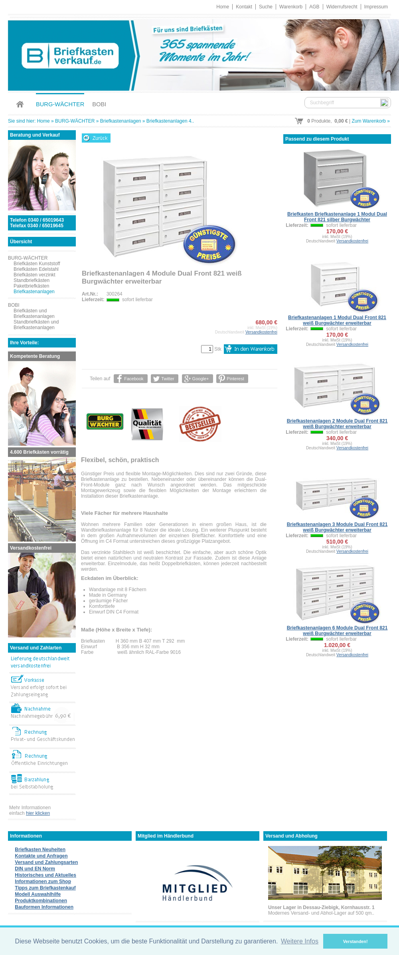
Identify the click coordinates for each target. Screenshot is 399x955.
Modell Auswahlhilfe (38, 894)
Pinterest (235, 378)
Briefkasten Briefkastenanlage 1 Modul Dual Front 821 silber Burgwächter (337, 216)
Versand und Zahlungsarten (46, 862)
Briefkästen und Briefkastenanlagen (34, 313)
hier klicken (38, 813)
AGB (314, 7)
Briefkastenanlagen (120, 121)
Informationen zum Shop (43, 881)
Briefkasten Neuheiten (40, 849)
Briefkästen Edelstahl (36, 269)
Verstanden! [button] (355, 941)
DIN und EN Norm (35, 869)
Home (222, 7)
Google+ (200, 378)
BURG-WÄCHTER (60, 104)
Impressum (376, 7)
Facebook (133, 378)
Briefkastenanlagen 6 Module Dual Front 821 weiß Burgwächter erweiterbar (337, 630)
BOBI (99, 104)
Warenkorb (290, 7)
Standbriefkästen (31, 280)
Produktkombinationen (41, 900)
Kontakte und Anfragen (41, 856)
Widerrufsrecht (342, 7)
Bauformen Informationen (44, 907)
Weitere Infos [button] (299, 941)
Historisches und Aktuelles (45, 875)
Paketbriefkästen (31, 286)
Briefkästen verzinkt (34, 275)
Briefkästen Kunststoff (37, 263)
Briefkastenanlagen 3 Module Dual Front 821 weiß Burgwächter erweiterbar (337, 527)
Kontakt (244, 7)
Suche (266, 7)
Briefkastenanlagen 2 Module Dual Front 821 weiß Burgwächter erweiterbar (337, 423)
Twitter (167, 378)
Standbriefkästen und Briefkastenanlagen (36, 324)
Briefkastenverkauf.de (199, 54)
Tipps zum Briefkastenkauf (45, 888)
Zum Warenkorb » (371, 121)
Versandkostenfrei (261, 332)
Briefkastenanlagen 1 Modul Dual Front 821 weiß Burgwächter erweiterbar (337, 320)
